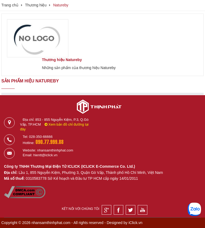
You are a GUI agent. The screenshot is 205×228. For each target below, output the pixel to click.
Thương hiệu (35, 5)
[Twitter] (130, 210)
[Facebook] (118, 210)
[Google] (106, 210)
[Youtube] (142, 210)
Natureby (60, 5)
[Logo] (99, 116)
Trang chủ (9, 5)
